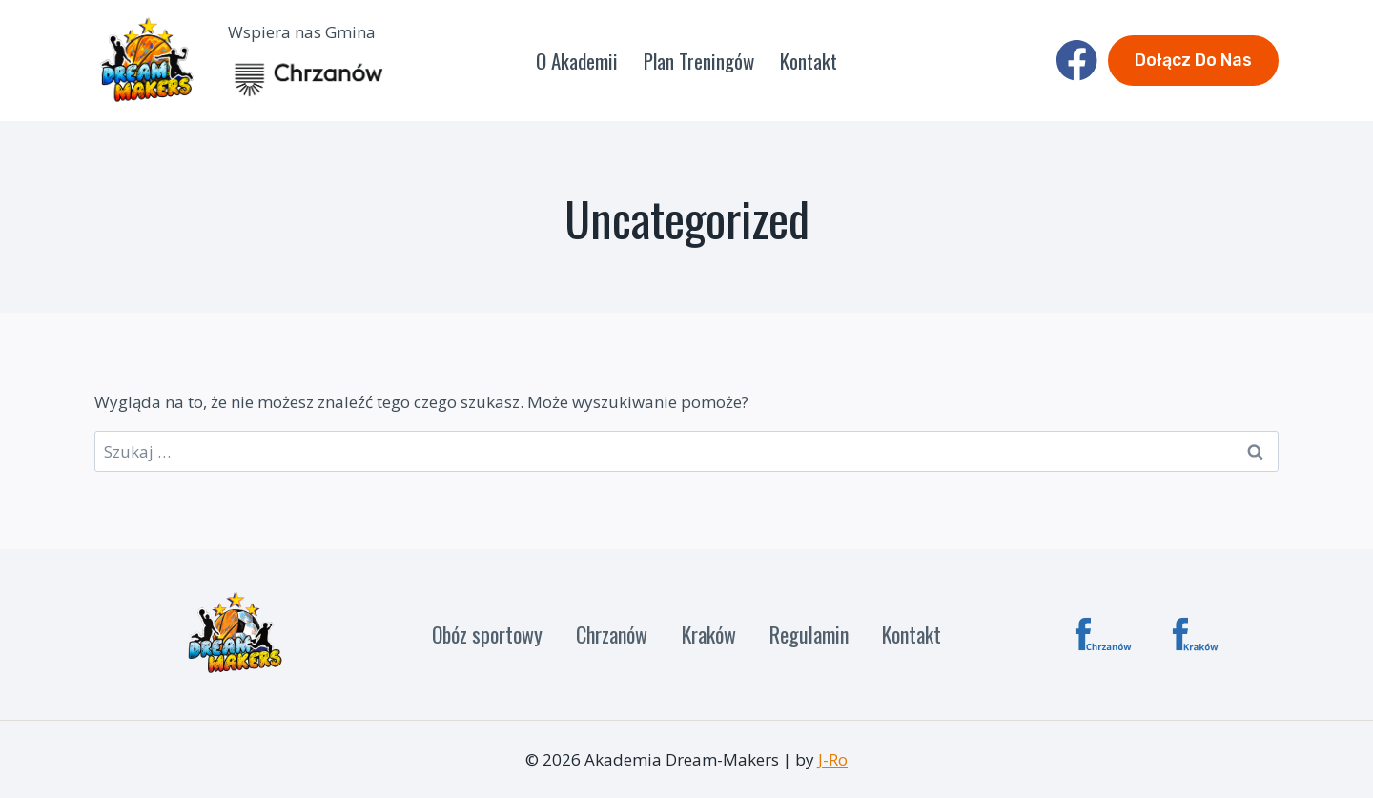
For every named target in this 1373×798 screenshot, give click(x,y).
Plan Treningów (699, 60)
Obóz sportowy (487, 634)
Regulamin (809, 634)
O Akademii (577, 60)
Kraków (709, 634)
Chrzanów (611, 634)
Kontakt (808, 60)
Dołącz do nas (1193, 60)
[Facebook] (1076, 60)
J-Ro (833, 759)
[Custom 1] (1200, 634)
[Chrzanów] (1103, 634)
